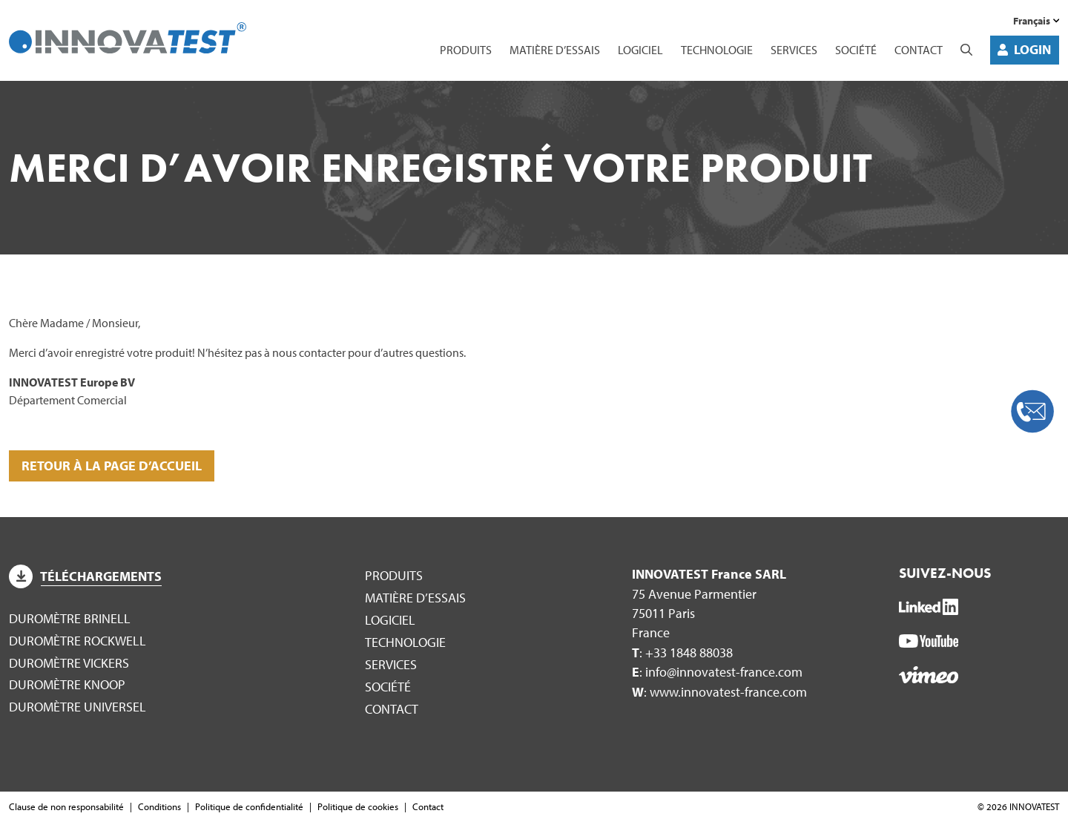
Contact (918, 49)
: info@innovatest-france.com (717, 671)
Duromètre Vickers (69, 662)
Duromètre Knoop (67, 684)
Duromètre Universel (77, 706)
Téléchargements (85, 576)
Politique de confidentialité (249, 806)
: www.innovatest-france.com (719, 691)
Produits (466, 49)
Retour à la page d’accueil (112, 465)
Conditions (159, 806)
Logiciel (640, 49)
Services (794, 49)
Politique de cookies (357, 806)
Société (856, 49)
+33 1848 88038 (689, 652)
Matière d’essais (555, 49)
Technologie (717, 49)
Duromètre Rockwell (77, 640)
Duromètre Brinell (70, 618)
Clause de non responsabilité (66, 806)
